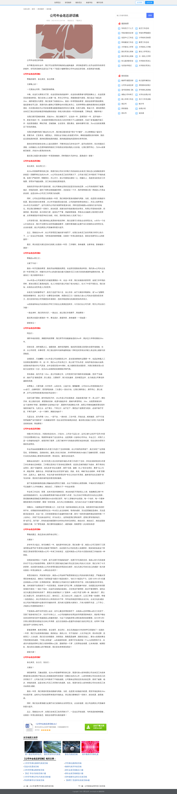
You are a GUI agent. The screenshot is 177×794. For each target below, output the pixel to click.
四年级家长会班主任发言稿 (76, 777)
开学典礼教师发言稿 (73, 763)
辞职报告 (124, 108)
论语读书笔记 (126, 65)
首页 (33, 9)
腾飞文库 (86, 791)
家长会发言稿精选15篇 (74, 773)
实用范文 (57, 2)
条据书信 (89, 2)
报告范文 (78, 2)
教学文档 (100, 2)
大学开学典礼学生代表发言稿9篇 (37, 777)
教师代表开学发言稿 (73, 767)
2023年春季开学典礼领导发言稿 (42, 786)
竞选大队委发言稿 (31, 767)
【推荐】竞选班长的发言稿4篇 (77, 780)
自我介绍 (142, 108)
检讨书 (141, 104)
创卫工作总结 (144, 28)
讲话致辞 (68, 2)
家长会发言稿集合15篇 (74, 770)
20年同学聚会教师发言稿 (34, 770)
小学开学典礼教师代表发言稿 (36, 763)
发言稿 (48, 9)
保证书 (124, 104)
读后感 (141, 113)
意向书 (124, 113)
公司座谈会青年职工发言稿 (95, 786)
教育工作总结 (144, 42)
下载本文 (78, 20)
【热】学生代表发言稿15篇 (35, 773)
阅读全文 (71, 20)
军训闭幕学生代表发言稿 (34, 780)
